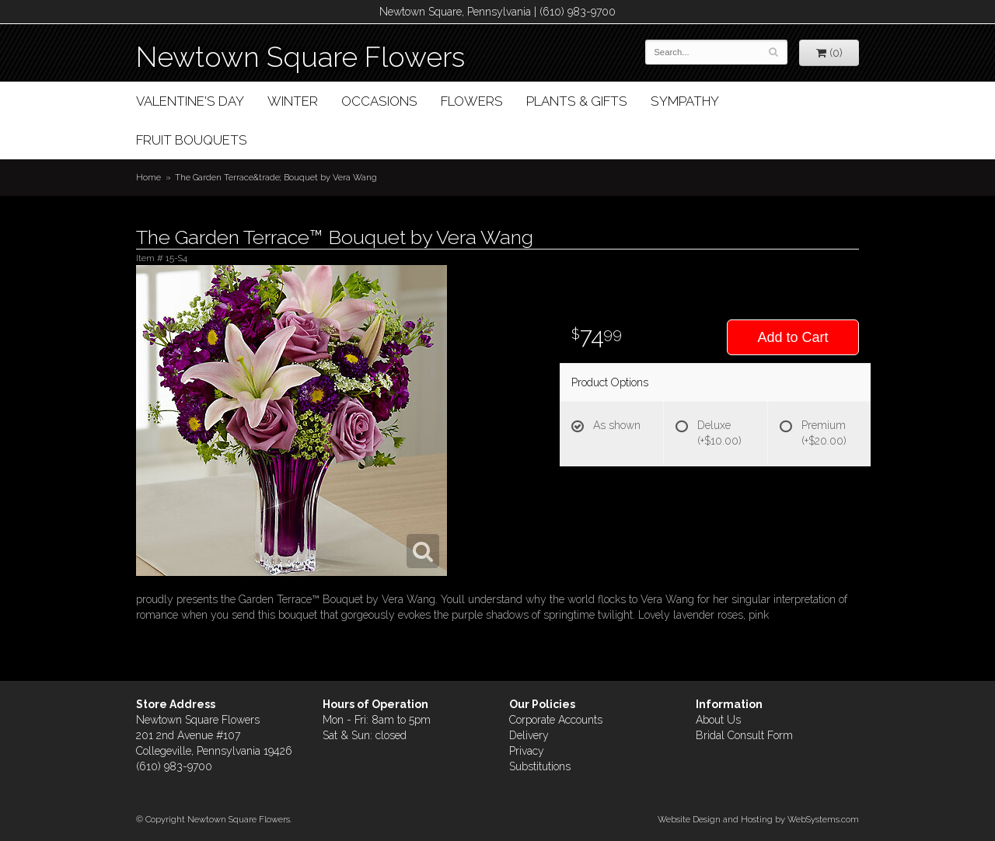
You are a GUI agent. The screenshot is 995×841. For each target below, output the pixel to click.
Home (148, 177)
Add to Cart (792, 337)
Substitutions (540, 766)
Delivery (529, 735)
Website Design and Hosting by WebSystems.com (758, 819)
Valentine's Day (190, 101)
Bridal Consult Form (744, 735)
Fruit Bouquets (191, 140)
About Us (718, 720)
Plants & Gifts (576, 101)
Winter (292, 101)
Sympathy (685, 101)
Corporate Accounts (555, 720)
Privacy (526, 751)
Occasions (379, 101)
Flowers (472, 101)
